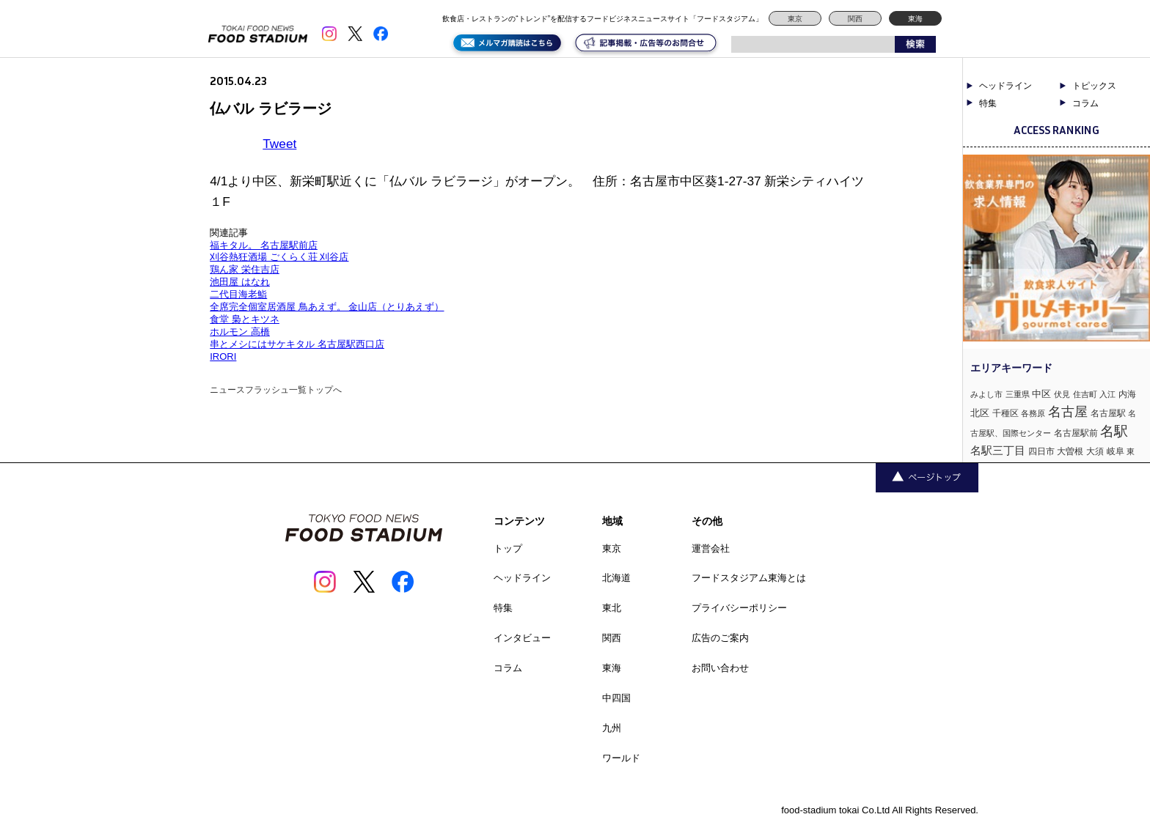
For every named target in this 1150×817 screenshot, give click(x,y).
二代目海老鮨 (238, 294)
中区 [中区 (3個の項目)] (1041, 393)
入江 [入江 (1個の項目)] (1107, 394)
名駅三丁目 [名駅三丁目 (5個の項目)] (997, 450)
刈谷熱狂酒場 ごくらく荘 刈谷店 (279, 256)
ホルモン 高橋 (240, 331)
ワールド (621, 758)
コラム (1085, 103)
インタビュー (522, 637)
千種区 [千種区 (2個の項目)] (1005, 413)
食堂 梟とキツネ (244, 319)
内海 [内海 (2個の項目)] (1127, 394)
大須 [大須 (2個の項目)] (1095, 451)
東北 (611, 607)
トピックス (1094, 86)
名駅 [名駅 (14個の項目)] (1114, 431)
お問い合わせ (720, 667)
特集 (988, 103)
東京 (795, 19)
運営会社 (711, 548)
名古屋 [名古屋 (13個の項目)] (1068, 411)
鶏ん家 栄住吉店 (244, 269)
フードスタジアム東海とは (749, 577)
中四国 (616, 697)
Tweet (279, 143)
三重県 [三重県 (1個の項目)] (1018, 394)
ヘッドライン (1005, 86)
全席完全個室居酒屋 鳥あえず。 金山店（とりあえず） (327, 306)
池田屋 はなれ (240, 281)
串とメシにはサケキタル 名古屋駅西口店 (297, 344)
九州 (611, 727)
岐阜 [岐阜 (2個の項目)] (1115, 451)
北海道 (616, 577)
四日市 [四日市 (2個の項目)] (1041, 451)
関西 (855, 19)
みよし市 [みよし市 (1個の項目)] (986, 394)
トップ (508, 548)
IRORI (223, 356)
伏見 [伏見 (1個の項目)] (1062, 394)
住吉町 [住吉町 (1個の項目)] (1085, 394)
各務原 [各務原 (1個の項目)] (1033, 413)
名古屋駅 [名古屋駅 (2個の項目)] (1108, 413)
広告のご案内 (720, 637)
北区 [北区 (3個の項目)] (979, 412)
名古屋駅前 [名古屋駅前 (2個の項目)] (1076, 433)
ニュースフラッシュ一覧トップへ (276, 390)
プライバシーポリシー (739, 607)
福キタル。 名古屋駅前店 (264, 245)
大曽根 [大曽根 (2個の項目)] (1070, 451)
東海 (915, 19)
